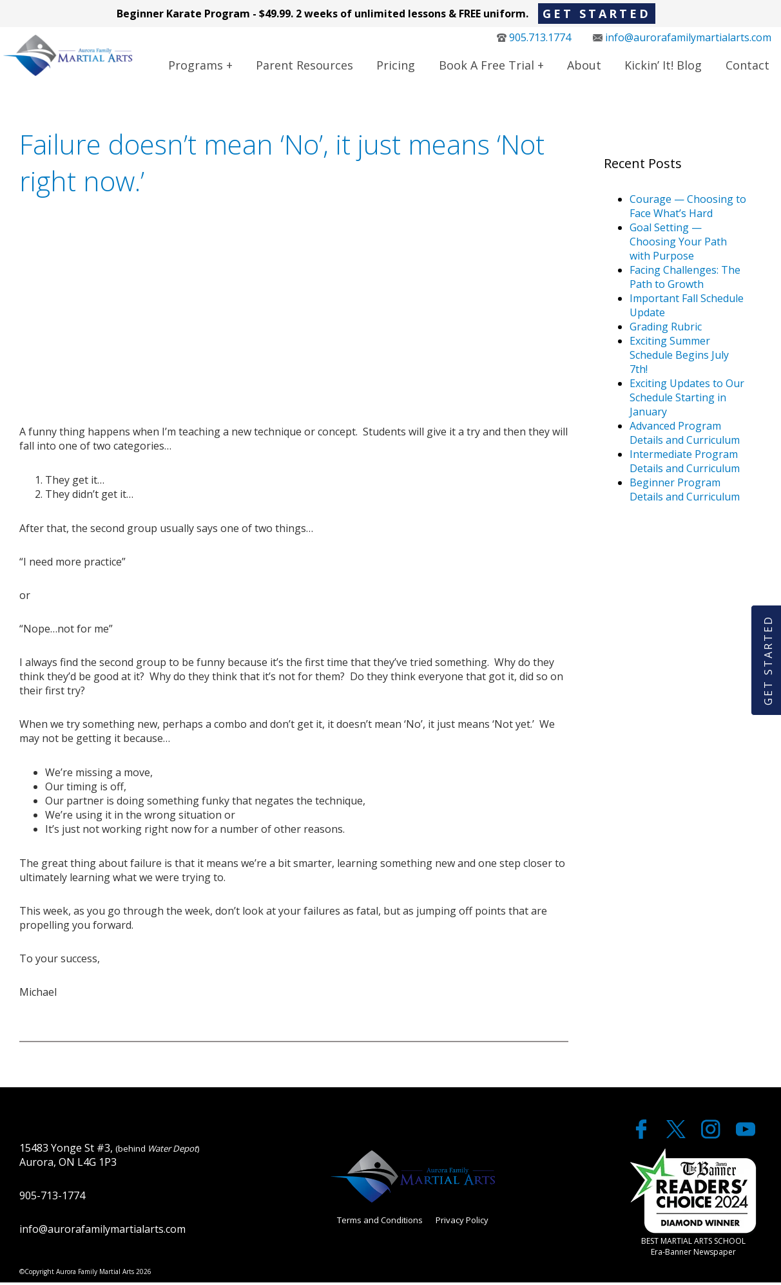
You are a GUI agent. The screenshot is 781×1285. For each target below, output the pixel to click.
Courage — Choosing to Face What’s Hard (688, 209)
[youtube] (745, 1137)
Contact (747, 66)
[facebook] (642, 1137)
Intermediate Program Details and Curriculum (685, 464)
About (584, 66)
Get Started (597, 13)
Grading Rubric (666, 329)
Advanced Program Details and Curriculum (685, 435)
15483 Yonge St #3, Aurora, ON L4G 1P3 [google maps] (109, 1157)
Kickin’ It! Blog (663, 66)
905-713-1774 (52, 1198)
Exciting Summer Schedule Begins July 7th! (679, 357)
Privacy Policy (462, 1223)
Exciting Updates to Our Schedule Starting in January (687, 400)
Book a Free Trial (486, 66)
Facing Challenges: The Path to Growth (685, 279)
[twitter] (677, 1137)
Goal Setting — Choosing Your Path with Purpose (678, 244)
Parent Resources (304, 66)
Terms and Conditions (380, 1223)
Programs (195, 66)
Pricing (395, 66)
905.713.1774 (534, 39)
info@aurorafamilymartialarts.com (682, 39)
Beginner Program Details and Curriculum (685, 492)
